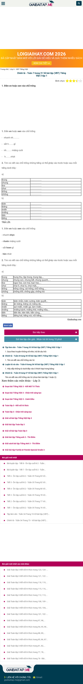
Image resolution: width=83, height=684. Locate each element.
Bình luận (8, 325)
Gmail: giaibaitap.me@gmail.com (23, 678)
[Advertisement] (41, 28)
